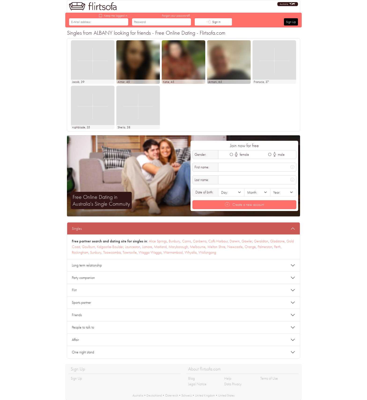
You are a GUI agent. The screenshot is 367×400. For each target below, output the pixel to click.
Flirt (74, 290)
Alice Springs (158, 241)
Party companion (83, 277)
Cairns (186, 241)
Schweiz (186, 395)
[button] (287, 4)
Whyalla (191, 252)
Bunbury (174, 241)
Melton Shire (216, 246)
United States (226, 395)
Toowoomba (112, 252)
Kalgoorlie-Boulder (110, 246)
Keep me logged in (115, 15)
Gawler (247, 241)
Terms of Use (269, 378)
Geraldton (261, 241)
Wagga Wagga (150, 252)
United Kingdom (205, 395)
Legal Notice (197, 383)
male (279, 154)
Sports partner (81, 302)
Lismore (147, 246)
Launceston (132, 246)
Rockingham (80, 252)
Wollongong (207, 252)
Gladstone (277, 241)
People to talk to (83, 327)
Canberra (199, 241)
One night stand (83, 352)
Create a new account (244, 204)
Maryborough (178, 246)
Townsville (130, 252)
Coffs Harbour (218, 241)
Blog (191, 378)
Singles (77, 228)
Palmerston (265, 246)
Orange (250, 246)
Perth (277, 246)
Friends (77, 314)
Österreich (171, 395)
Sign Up (291, 22)
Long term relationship (87, 265)
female (242, 154)
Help (227, 378)
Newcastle (235, 246)
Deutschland (154, 395)
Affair (75, 339)
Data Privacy (233, 383)
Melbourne (198, 246)
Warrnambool (173, 252)
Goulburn (88, 246)
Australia (137, 395)
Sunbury (95, 252)
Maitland (160, 246)
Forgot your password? (176, 15)
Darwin (235, 241)
